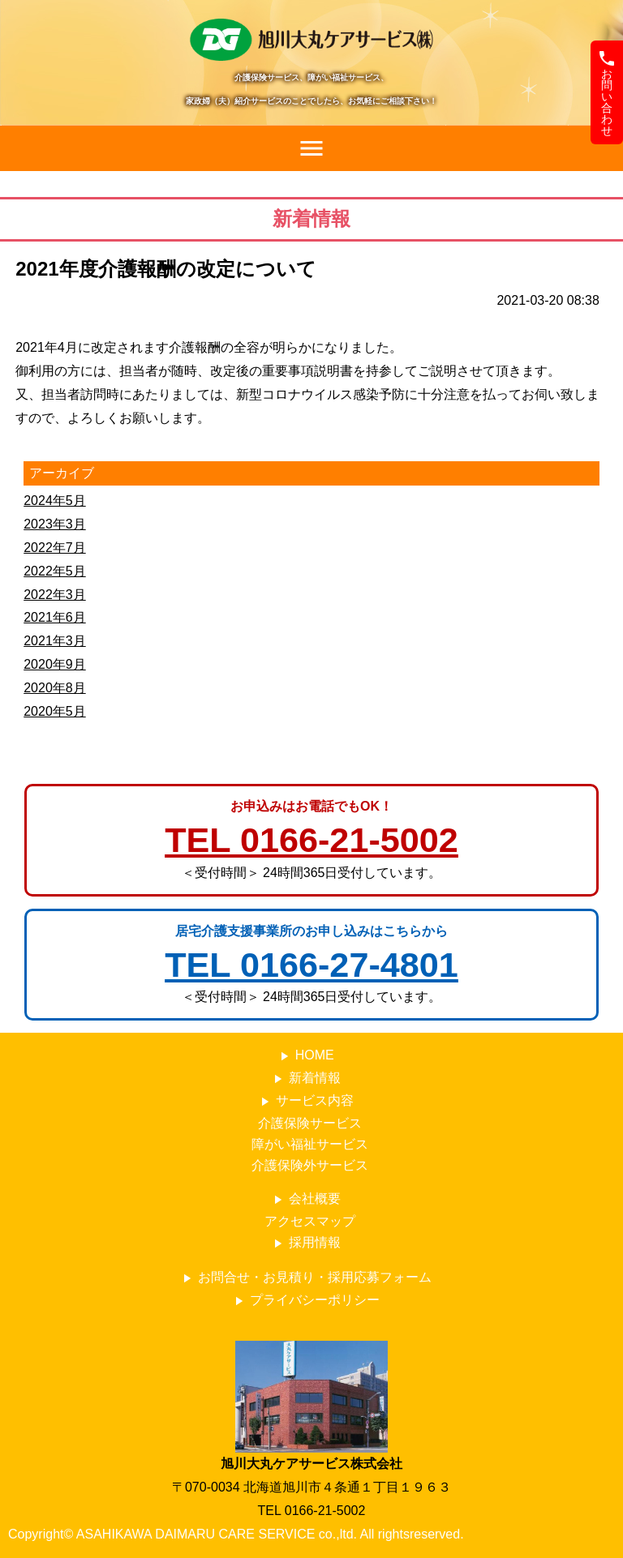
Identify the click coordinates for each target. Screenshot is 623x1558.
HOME (305, 1056)
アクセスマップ (309, 1221)
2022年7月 (55, 547)
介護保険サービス (310, 1123)
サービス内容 (305, 1101)
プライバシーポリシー (305, 1300)
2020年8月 (55, 688)
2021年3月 (55, 641)
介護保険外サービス (309, 1165)
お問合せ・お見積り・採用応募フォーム (305, 1278)
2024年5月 (55, 500)
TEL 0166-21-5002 (311, 839)
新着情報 (305, 1078)
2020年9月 (55, 664)
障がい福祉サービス (309, 1144)
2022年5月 (55, 571)
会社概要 (305, 1199)
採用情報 (305, 1243)
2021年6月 (55, 617)
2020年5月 (55, 711)
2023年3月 (55, 524)
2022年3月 (55, 594)
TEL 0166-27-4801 (311, 964)
